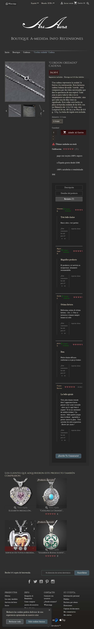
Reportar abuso (75, 229)
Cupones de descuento (71, 609)
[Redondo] (21, 548)
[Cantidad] (54, 132)
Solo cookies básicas (36, 621)
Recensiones (71, 38)
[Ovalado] (25, 548)
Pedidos (66, 599)
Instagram (52, 581)
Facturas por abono (71, 602)
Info (54, 38)
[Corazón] (16, 548)
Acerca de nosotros (31, 605)
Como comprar (29, 602)
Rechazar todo (15, 621)
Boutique (20, 38)
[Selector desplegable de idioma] (35, 3)
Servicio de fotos (11, 602)
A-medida (39, 38)
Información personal (71, 596)
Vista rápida (20, 507)
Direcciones (68, 605)
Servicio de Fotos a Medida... (20, 552)
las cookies (18, 612)
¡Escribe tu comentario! (68, 456)
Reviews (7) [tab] (69, 199)
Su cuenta (69, 592)
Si (61, 238)
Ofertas (7, 596)
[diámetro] (57, 121)
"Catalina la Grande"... (51, 510)
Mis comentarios (70, 612)
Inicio (7, 605)
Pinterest (47, 581)
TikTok (64, 581)
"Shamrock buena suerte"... (51, 552)
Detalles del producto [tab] (69, 193)
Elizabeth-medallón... (20, 510)
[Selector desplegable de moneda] (51, 3)
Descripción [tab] (69, 187)
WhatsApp (48, 605)
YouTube (41, 581)
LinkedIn (58, 581)
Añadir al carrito (73, 132)
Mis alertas (68, 615)
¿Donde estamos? (50, 602)
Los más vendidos (11, 599)
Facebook (29, 581)
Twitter (35, 581)
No (65, 238)
